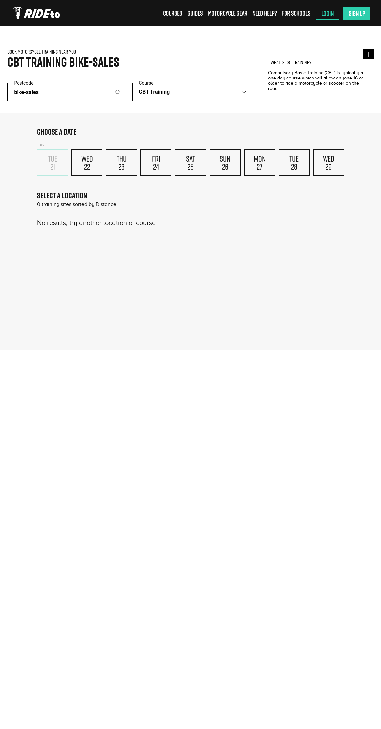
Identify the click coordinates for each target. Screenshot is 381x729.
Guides (195, 13)
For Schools (296, 13)
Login (327, 13)
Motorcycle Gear (227, 13)
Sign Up (357, 13)
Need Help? (264, 13)
